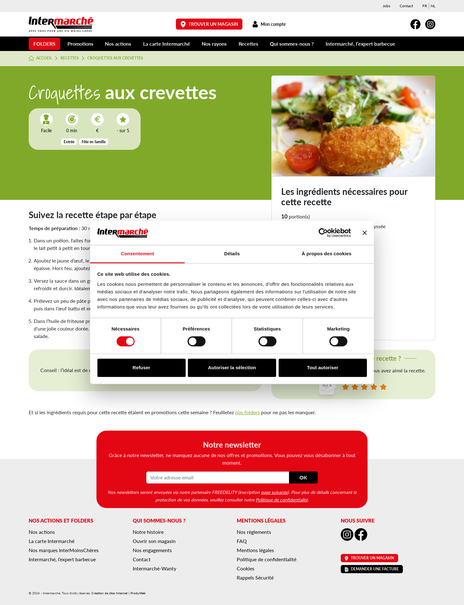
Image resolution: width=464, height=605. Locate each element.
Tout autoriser (323, 367)
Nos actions (118, 43)
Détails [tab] (232, 253)
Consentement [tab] (137, 253)
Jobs (386, 5)
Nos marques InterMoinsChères (64, 550)
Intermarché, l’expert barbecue (360, 43)
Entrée (69, 141)
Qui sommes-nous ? (292, 43)
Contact (406, 5)
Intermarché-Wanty (154, 568)
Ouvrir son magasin (154, 541)
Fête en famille (94, 141)
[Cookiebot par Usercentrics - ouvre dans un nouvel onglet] (323, 233)
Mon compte (269, 24)
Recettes (248, 43)
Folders (44, 43)
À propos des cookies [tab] (326, 253)
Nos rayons (214, 43)
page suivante (274, 492)
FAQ (242, 541)
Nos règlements (254, 531)
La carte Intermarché (166, 43)
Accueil (40, 58)
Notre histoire (148, 531)
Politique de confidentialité (282, 499)
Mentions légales (255, 550)
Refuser (141, 367)
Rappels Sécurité (255, 577)
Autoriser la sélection (232, 367)
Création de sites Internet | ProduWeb (118, 593)
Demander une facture (372, 569)
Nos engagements (152, 550)
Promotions (80, 43)
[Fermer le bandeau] (364, 233)
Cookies (245, 568)
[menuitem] (424, 6)
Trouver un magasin (209, 24)
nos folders (247, 412)
